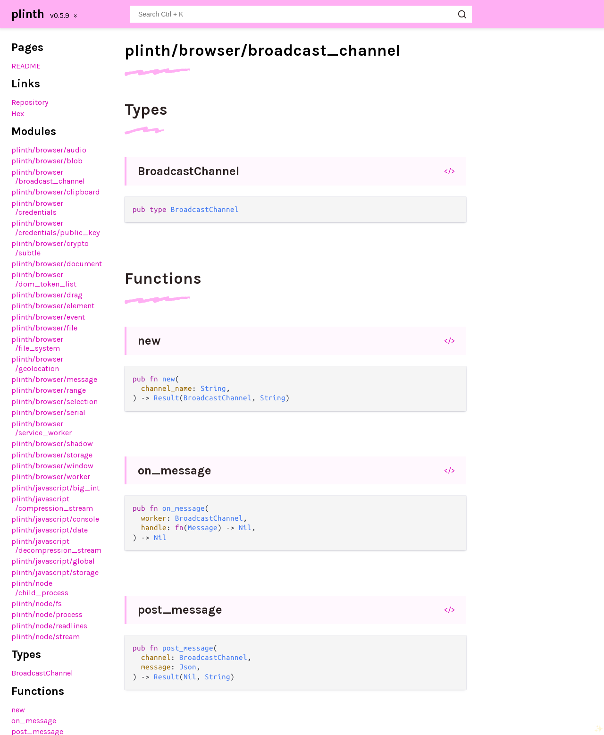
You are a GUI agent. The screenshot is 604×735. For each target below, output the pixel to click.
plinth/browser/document (56, 263)
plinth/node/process (47, 614)
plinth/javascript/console (55, 519)
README (26, 65)
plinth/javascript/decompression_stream (56, 546)
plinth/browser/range (48, 390)
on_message (33, 720)
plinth (27, 14)
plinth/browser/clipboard (55, 191)
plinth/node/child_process (39, 588)
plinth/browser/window (52, 465)
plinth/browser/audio (48, 149)
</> (449, 171)
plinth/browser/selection (54, 401)
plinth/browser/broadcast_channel (48, 177)
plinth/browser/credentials (37, 208)
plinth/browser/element (52, 305)
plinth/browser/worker (50, 476)
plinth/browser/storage (51, 454)
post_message (180, 610)
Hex (17, 113)
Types (146, 109)
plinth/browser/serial (48, 412)
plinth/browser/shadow (52, 443)
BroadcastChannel (42, 672)
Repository (30, 102)
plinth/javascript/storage (55, 572)
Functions (163, 278)
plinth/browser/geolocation (37, 363)
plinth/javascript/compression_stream (52, 503)
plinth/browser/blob (47, 160)
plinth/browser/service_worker (41, 428)
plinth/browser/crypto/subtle (50, 248)
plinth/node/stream (45, 636)
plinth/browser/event (48, 317)
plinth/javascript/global (53, 561)
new (18, 709)
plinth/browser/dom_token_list (43, 279)
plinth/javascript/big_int (55, 487)
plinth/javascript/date (49, 529)
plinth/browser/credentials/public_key (55, 228)
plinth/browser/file (44, 327)
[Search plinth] (301, 14)
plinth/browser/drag (47, 294)
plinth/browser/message (54, 379)
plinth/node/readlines (49, 625)
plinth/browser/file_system (37, 344)
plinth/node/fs (36, 603)
